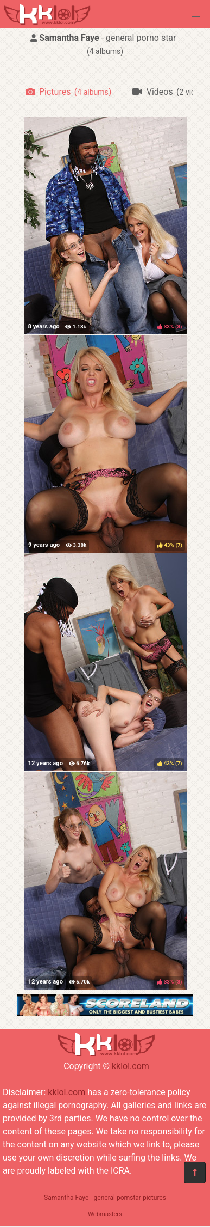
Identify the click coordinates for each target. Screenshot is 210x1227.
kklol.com (130, 1066)
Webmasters (105, 1214)
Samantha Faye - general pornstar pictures (105, 1197)
